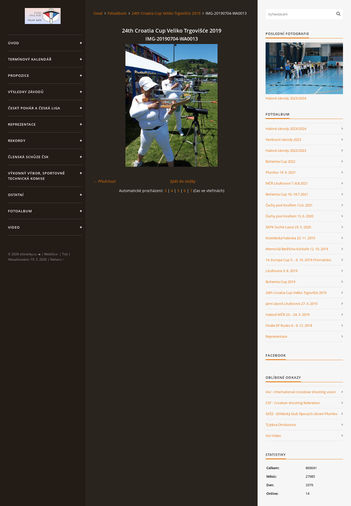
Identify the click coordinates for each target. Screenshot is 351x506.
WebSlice (51, 254)
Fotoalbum (20, 211)
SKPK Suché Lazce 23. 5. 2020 (288, 227)
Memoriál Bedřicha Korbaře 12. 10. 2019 (297, 248)
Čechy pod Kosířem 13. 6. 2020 (289, 216)
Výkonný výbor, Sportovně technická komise (36, 176)
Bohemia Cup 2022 (280, 161)
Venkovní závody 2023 (283, 139)
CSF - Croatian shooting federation (293, 402)
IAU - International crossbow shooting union (301, 391)
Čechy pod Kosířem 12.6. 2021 (289, 205)
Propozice (18, 75)
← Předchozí (104, 181)
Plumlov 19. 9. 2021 (281, 172)
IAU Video (273, 435)
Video (14, 227)
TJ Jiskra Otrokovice (281, 424)
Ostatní (16, 194)
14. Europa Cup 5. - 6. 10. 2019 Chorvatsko (298, 259)
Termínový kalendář (30, 59)
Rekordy (17, 140)
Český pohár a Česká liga (34, 108)
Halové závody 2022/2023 (286, 150)
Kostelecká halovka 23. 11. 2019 (290, 238)
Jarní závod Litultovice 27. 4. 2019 (291, 303)
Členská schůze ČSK (28, 156)
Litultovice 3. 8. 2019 (281, 270)
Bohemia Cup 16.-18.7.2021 (287, 194)
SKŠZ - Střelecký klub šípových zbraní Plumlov (302, 413)
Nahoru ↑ (57, 259)
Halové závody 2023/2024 (286, 98)
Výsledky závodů (26, 91)
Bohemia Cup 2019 (280, 281)
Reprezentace (22, 124)
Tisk (65, 254)
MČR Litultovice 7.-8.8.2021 (287, 183)
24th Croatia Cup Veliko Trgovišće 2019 (166, 13)
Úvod (13, 43)
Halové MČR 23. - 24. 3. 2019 (287, 314)
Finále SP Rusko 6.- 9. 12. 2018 (289, 325)
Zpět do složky (182, 181)
